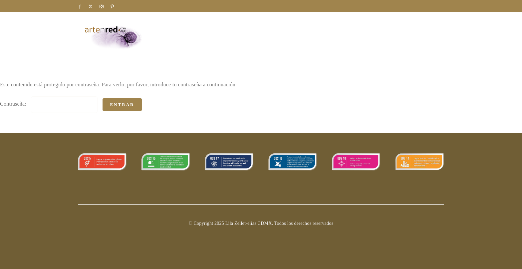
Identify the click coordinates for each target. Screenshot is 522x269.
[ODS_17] (229, 155)
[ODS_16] (292, 155)
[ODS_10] (356, 155)
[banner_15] (165, 155)
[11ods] (419, 155)
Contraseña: (49, 104)
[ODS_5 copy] (102, 155)
